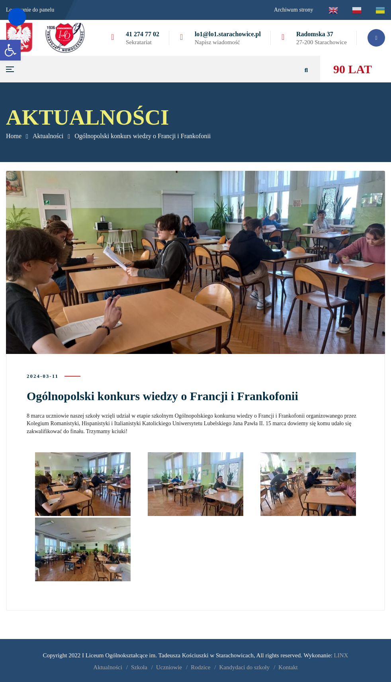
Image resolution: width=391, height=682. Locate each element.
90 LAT (352, 69)
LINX (341, 654)
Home (14, 136)
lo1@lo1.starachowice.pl (227, 34)
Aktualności (48, 136)
